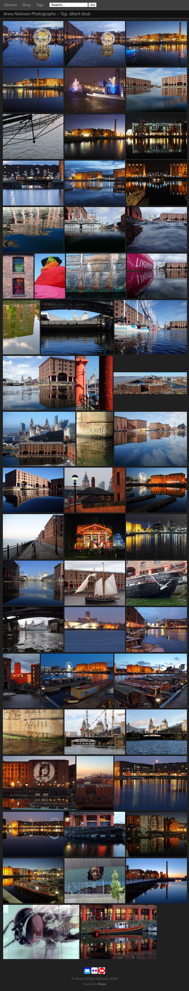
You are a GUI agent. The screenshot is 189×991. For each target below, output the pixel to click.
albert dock (79, 14)
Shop (26, 4)
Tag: (64, 14)
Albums (10, 4)
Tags (39, 4)
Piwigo (102, 984)
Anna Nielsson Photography (30, 14)
